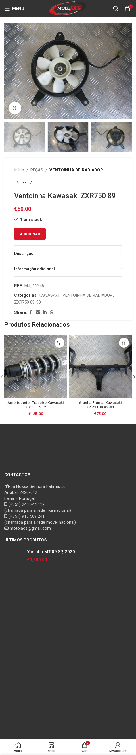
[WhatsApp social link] (51, 312)
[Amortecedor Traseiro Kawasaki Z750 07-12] (35, 366)
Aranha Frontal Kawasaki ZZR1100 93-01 (100, 404)
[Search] (116, 8)
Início (19, 170)
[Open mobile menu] (14, 8)
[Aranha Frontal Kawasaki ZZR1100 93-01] (100, 366)
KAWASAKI (49, 295)
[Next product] (31, 182)
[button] (10, 71)
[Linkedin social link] (44, 312)
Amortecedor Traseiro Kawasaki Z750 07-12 (35, 404)
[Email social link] (37, 312)
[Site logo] (68, 8)
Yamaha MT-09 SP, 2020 (51, 551)
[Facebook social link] (30, 312)
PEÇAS (36, 170)
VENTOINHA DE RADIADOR (76, 170)
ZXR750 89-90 (27, 302)
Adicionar (30, 234)
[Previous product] (17, 182)
